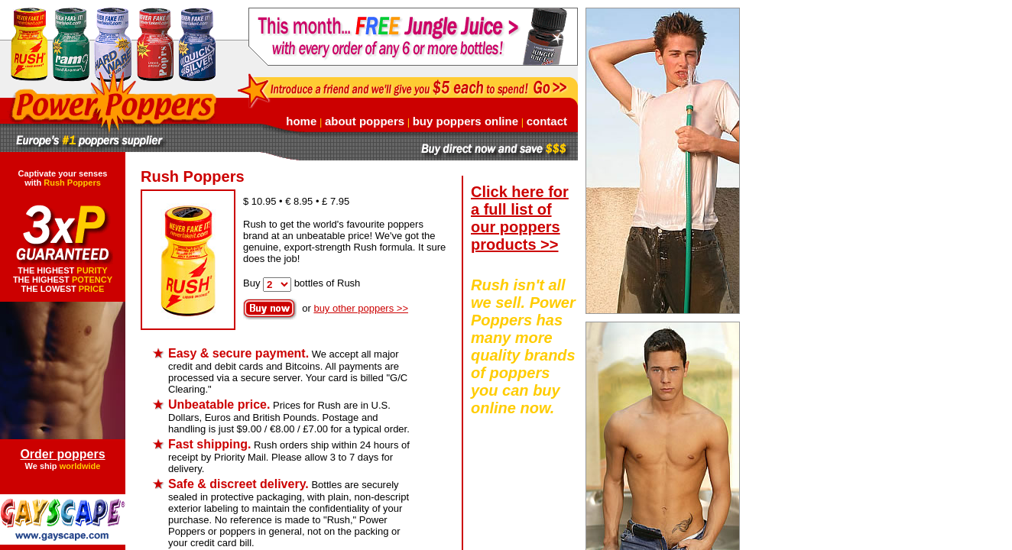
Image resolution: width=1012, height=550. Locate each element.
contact (547, 121)
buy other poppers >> (360, 308)
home (301, 121)
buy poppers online (465, 121)
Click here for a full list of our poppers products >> (520, 218)
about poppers (364, 121)
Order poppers (62, 454)
